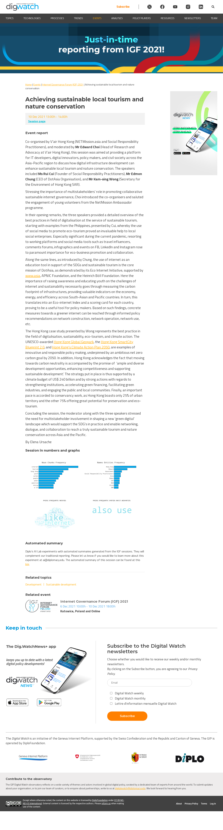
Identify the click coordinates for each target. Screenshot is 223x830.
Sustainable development (61, 584)
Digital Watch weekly (127, 693)
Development (33, 584)
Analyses (117, 18)
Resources (167, 18)
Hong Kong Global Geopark (74, 341)
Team (214, 18)
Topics (10, 18)
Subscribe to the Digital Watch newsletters (146, 648)
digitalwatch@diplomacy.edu (130, 788)
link (27, 564)
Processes (57, 18)
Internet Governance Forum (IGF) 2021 (62, 84)
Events (97, 18)
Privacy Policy (191, 803)
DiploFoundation (100, 800)
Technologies (32, 18)
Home (28, 84)
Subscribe (123, 6)
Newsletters (192, 18)
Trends (78, 18)
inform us (106, 803)
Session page (36, 121)
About (179, 803)
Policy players (142, 18)
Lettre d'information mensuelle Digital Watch (143, 703)
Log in (213, 803)
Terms (204, 803)
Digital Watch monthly (128, 698)
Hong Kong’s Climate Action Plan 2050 (81, 347)
